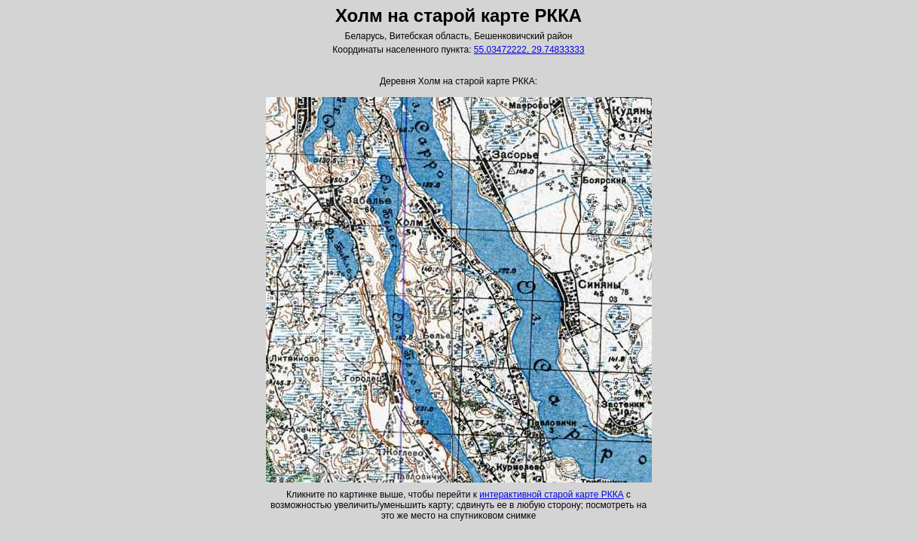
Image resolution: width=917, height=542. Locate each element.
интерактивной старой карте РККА (551, 494)
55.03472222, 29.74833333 (529, 49)
